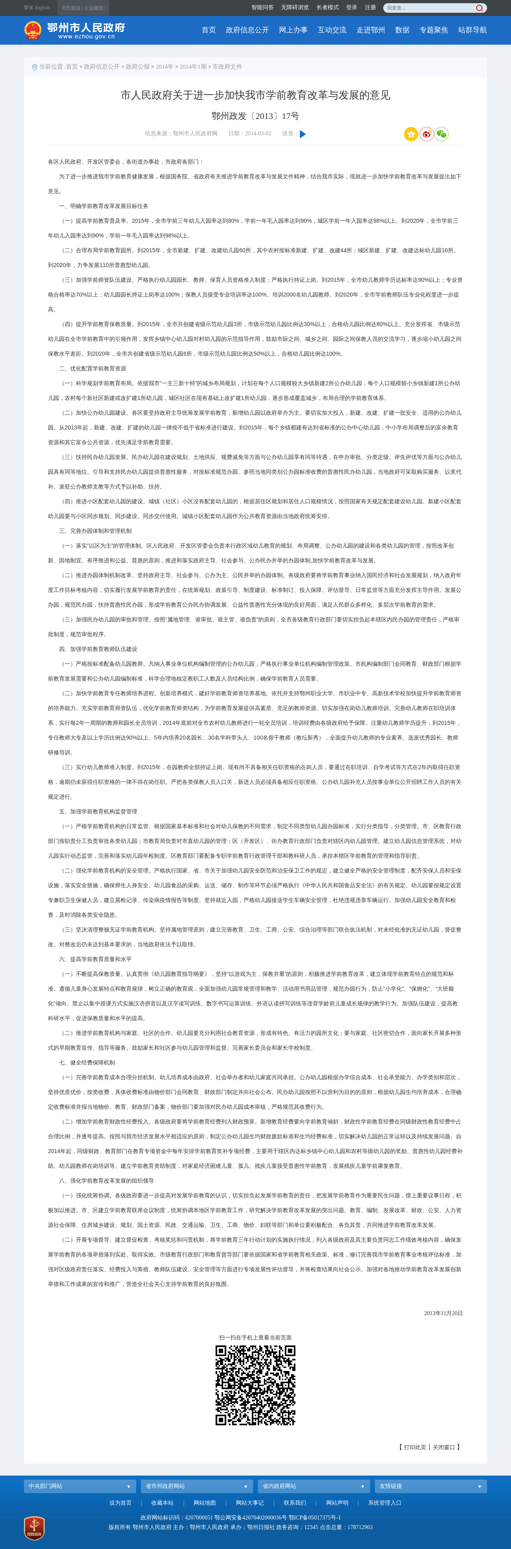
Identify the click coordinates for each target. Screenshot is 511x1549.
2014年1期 (193, 66)
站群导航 (472, 30)
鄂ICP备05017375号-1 (315, 1518)
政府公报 (138, 66)
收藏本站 (162, 1503)
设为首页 (120, 1503)
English (42, 7)
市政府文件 (227, 66)
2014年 (165, 66)
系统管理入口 (385, 1503)
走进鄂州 (371, 30)
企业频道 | (94, 8)
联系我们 (295, 1503)
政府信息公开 (247, 30)
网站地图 (205, 1503)
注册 (370, 7)
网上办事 (293, 30)
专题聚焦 (434, 30)
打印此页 (415, 1447)
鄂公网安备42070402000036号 (250, 1518)
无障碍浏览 (295, 7)
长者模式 (328, 7)
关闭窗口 (444, 1447)
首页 (209, 30)
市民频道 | (72, 8)
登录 (351, 7)
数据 (402, 30)
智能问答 (263, 7)
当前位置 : (52, 66)
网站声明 (337, 1503)
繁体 (29, 7)
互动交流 (332, 30)
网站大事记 (250, 1503)
